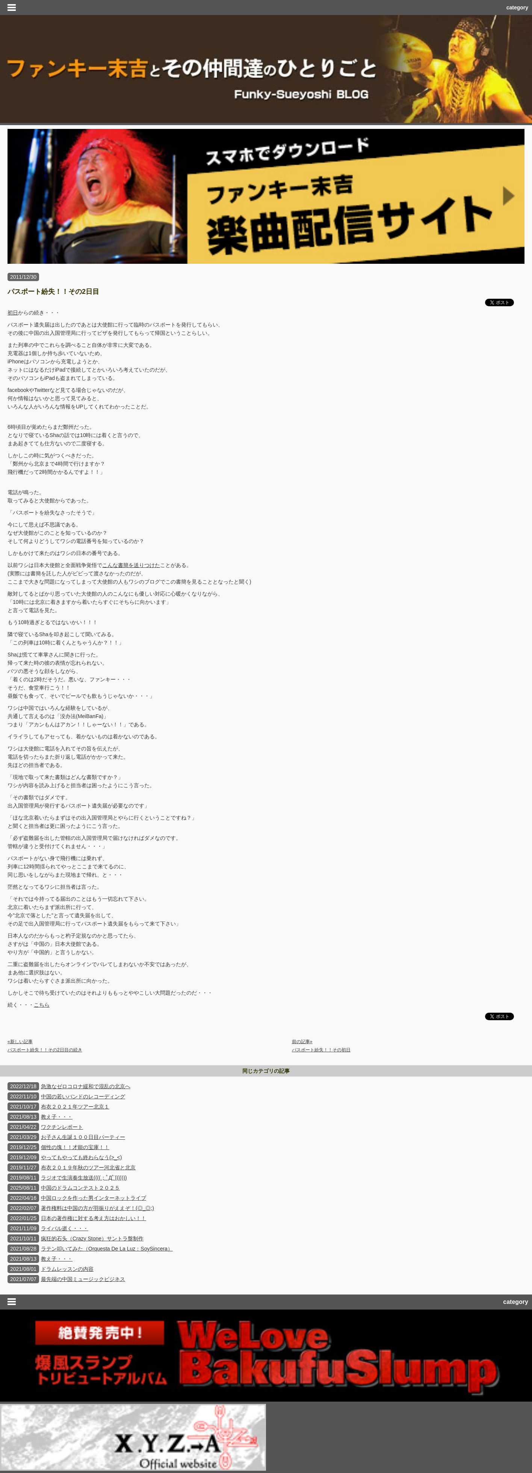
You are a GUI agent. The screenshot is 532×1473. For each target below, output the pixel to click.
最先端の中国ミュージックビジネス (83, 1279)
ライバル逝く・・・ (64, 1228)
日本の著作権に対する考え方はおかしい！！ (93, 1218)
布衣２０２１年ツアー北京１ (75, 1107)
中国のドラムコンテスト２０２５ (80, 1188)
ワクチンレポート (62, 1127)
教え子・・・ (57, 1117)
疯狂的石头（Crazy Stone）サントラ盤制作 (92, 1239)
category (517, 8)
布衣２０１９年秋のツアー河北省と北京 (88, 1167)
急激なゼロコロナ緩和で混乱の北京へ (85, 1086)
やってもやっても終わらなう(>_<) (81, 1157)
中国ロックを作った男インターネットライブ (93, 1198)
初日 (13, 313)
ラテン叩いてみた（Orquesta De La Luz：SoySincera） (107, 1249)
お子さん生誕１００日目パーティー (83, 1137)
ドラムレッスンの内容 (67, 1269)
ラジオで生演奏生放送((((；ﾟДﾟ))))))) (84, 1178)
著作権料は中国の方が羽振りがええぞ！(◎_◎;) (97, 1208)
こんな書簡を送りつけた (131, 565)
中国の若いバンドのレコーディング (83, 1096)
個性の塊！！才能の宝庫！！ (75, 1147)
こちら (42, 1005)
